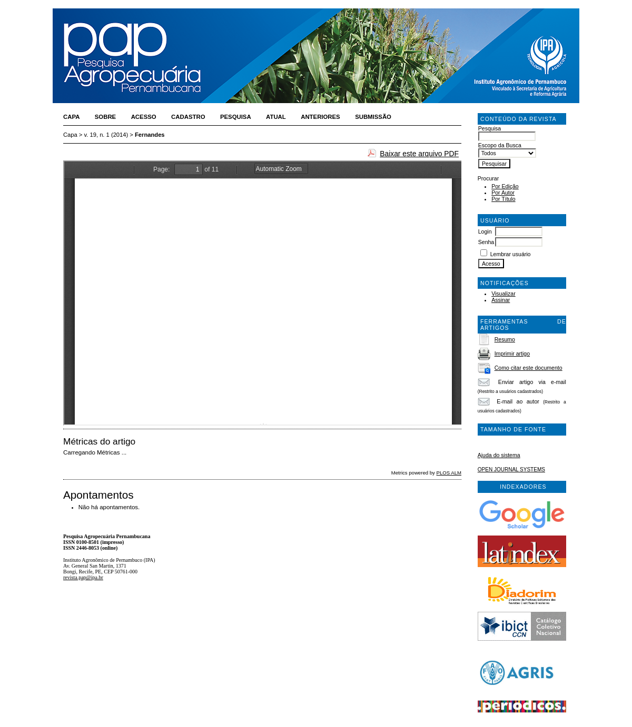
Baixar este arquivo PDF (419, 153)
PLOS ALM (449, 473)
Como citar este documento (528, 368)
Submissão (373, 117)
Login (485, 231)
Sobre (105, 117)
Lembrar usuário (510, 254)
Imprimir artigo (512, 353)
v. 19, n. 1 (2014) (106, 135)
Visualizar (503, 293)
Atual (276, 117)
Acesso (143, 117)
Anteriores (320, 117)
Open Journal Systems (511, 469)
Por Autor (503, 192)
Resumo (505, 339)
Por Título (503, 199)
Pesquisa (235, 117)
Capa (71, 117)
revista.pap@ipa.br (83, 577)
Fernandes (150, 135)
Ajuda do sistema (499, 455)
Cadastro (188, 117)
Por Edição (505, 186)
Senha (486, 242)
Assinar (500, 300)
